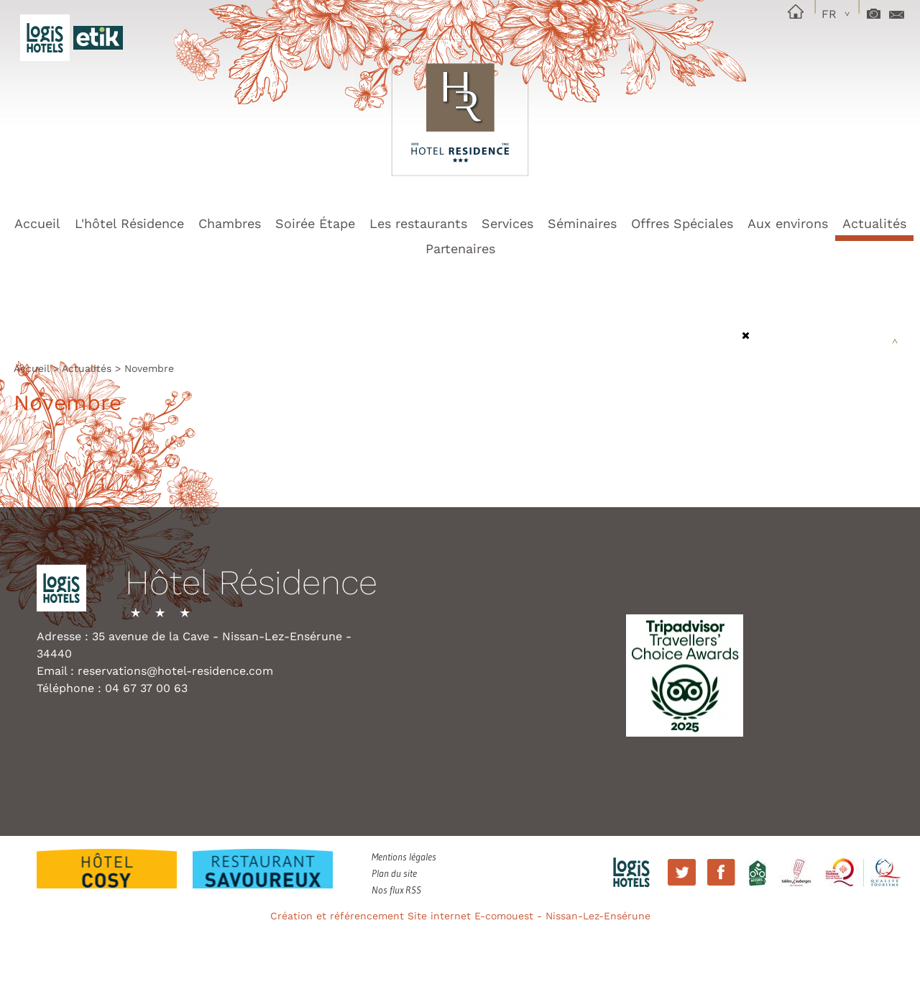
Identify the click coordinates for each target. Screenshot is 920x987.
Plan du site (394, 873)
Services (507, 223)
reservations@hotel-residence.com (175, 671)
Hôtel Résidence (251, 584)
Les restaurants (418, 223)
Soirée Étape (315, 223)
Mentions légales (404, 856)
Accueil (37, 223)
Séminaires (582, 223)
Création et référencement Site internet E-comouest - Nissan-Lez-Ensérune (460, 916)
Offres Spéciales (682, 223)
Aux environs (788, 223)
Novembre (149, 368)
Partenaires (460, 248)
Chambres (229, 223)
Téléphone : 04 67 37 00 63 (112, 688)
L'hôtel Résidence (129, 223)
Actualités (874, 223)
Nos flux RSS (396, 889)
